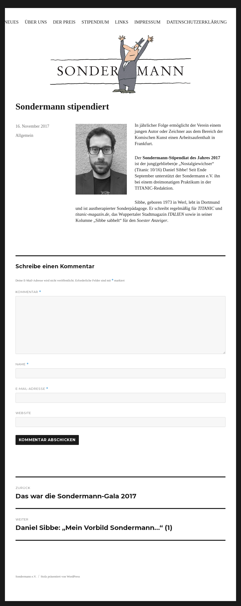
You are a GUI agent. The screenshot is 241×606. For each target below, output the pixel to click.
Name (22, 364)
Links (122, 22)
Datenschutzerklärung (197, 22)
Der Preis (64, 22)
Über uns (36, 22)
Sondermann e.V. (26, 576)
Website (23, 413)
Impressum (147, 22)
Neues (11, 22)
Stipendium (95, 22)
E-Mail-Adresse (32, 389)
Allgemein (24, 135)
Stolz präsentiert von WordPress (60, 576)
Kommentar (28, 292)
